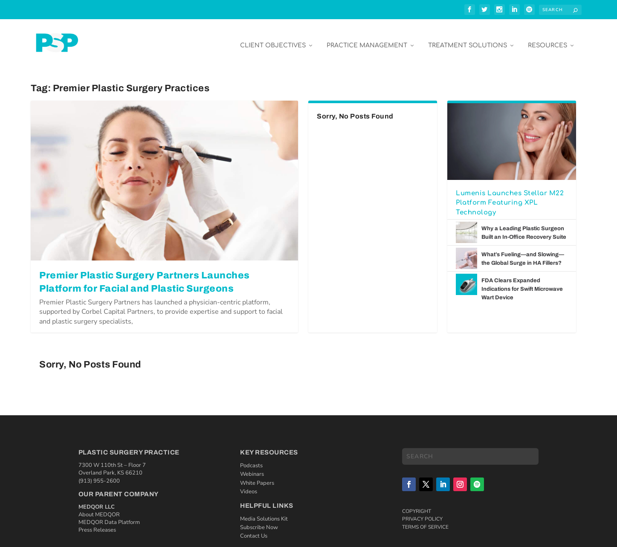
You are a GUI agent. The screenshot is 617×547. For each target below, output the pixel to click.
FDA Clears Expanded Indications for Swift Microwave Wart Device (522, 282)
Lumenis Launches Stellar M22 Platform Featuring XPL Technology (510, 196)
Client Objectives (273, 39)
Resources (547, 39)
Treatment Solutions (467, 39)
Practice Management (367, 39)
